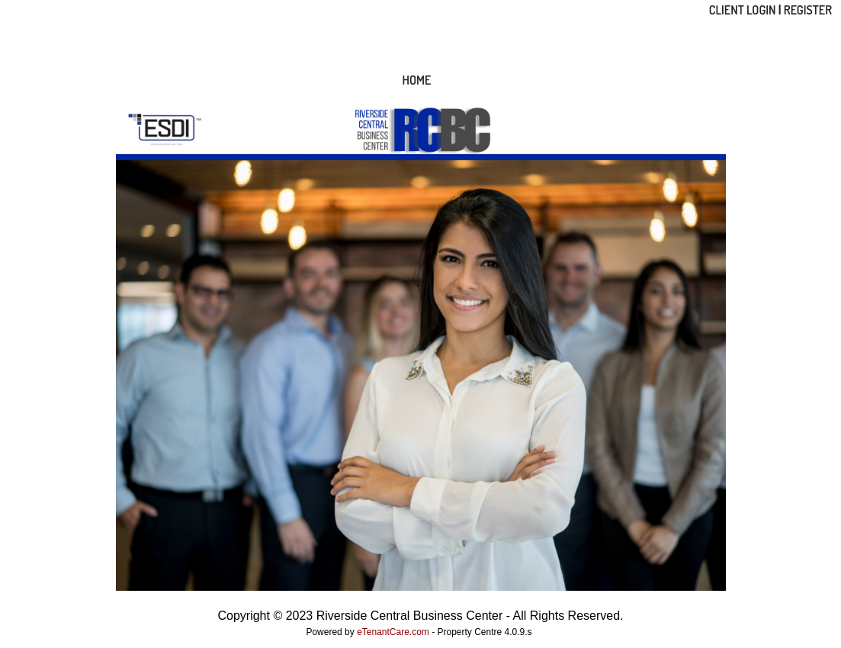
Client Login (742, 10)
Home (417, 80)
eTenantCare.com (394, 632)
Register (808, 10)
